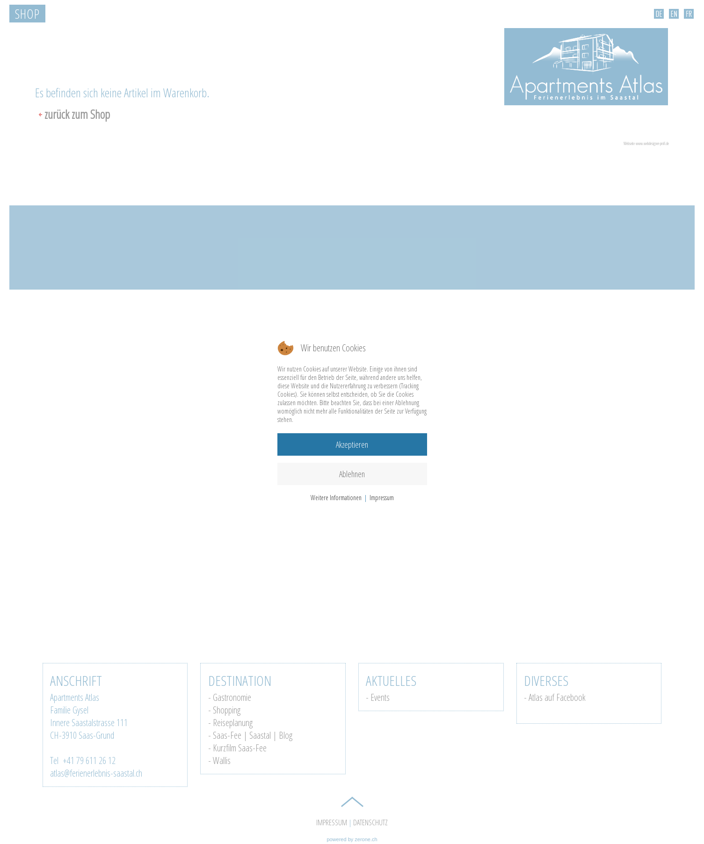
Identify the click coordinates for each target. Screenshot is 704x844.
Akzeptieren (352, 444)
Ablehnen (352, 474)
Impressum (382, 497)
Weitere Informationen (336, 497)
